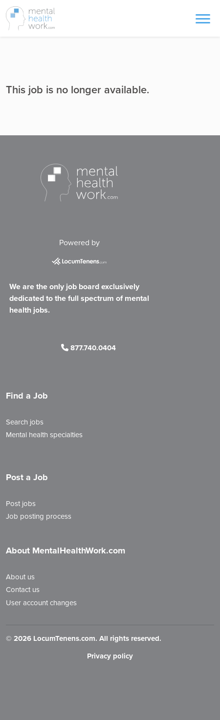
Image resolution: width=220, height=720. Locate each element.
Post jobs (21, 503)
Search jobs (25, 422)
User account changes (41, 602)
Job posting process (38, 516)
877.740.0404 (88, 347)
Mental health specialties (44, 434)
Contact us (23, 589)
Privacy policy (110, 656)
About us (20, 577)
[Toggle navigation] (203, 18)
